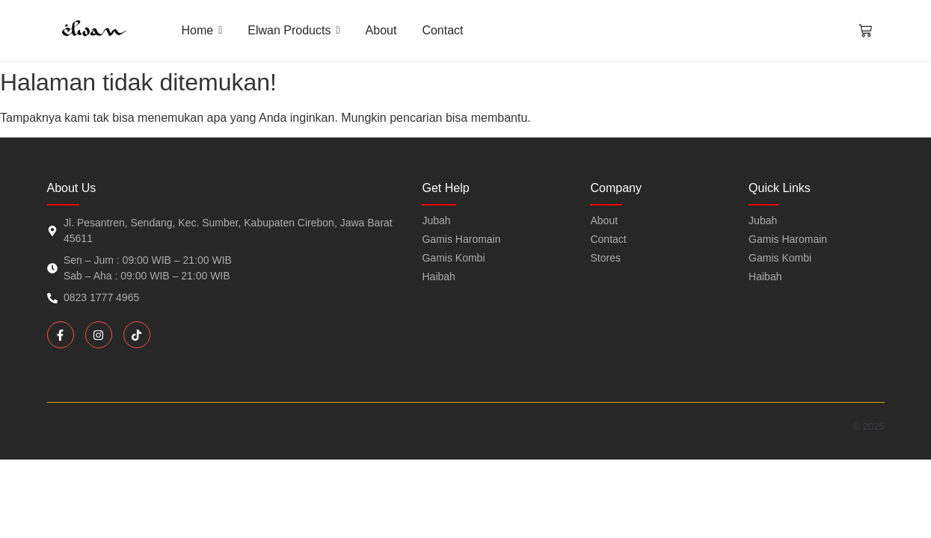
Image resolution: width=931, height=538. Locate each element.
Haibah (765, 276)
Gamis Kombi (780, 258)
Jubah (763, 220)
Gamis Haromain (788, 239)
